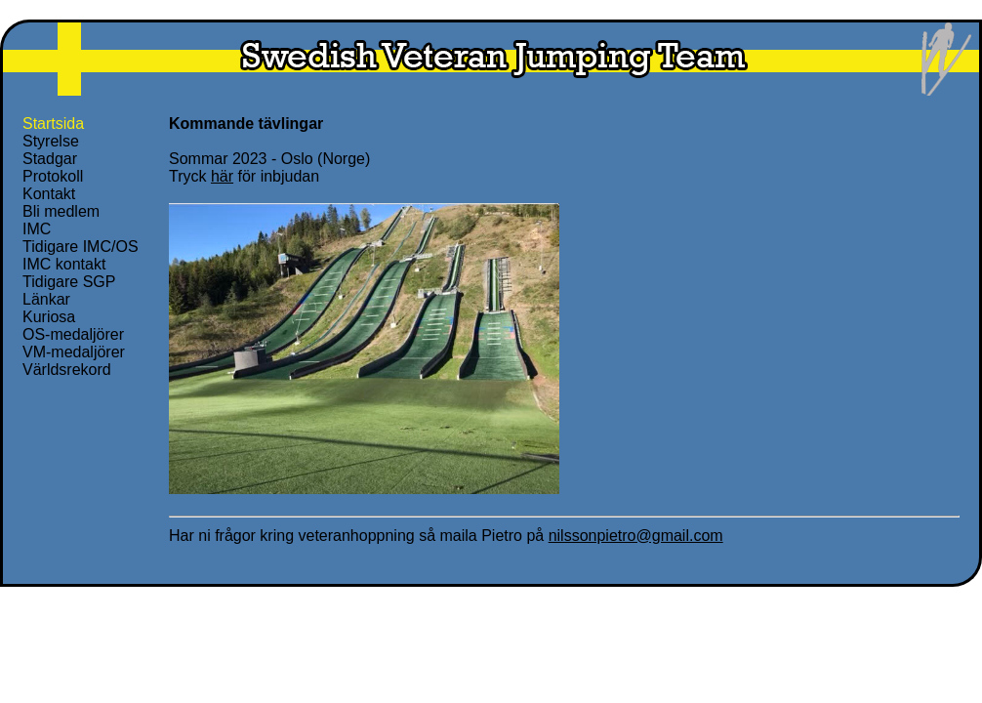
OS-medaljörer (73, 334)
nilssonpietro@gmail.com (636, 535)
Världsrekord (66, 369)
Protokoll (52, 176)
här (222, 176)
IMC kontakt (63, 264)
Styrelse (50, 141)
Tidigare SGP (68, 281)
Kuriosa (48, 317)
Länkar (46, 299)
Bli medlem (61, 211)
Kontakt (48, 194)
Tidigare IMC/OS (80, 246)
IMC (36, 229)
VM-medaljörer (73, 352)
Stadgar (49, 158)
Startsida (53, 123)
